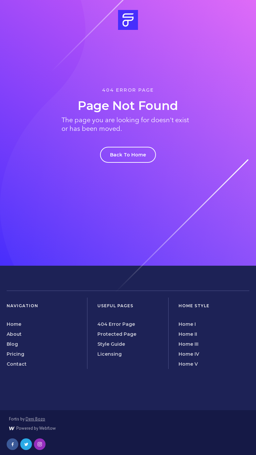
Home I (187, 324)
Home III (188, 344)
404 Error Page (116, 324)
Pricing (15, 354)
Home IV (189, 354)
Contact (17, 364)
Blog (12, 344)
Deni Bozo (35, 419)
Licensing (109, 354)
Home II (188, 334)
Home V (188, 364)
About (14, 334)
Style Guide (111, 344)
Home (14, 324)
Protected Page (116, 334)
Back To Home (128, 155)
